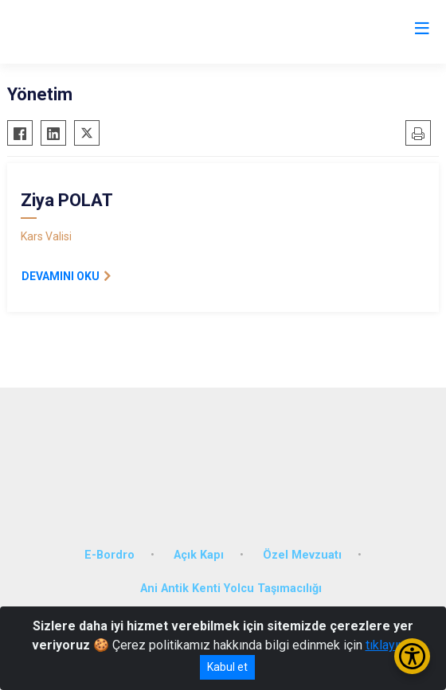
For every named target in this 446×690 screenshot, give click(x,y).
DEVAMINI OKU (61, 276)
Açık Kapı (199, 555)
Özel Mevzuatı (302, 555)
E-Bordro (109, 555)
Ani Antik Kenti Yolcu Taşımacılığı (231, 588)
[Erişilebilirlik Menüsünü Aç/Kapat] (412, 656)
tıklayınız (390, 645)
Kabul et (227, 667)
